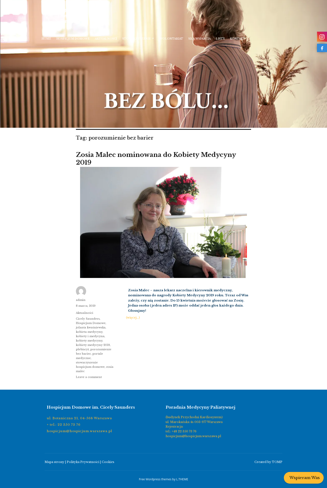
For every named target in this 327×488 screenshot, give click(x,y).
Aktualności (106, 38)
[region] (163, 64)
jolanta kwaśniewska (91, 327)
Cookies (108, 462)
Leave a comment (89, 377)
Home (46, 38)
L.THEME (182, 479)
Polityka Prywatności (83, 462)
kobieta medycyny (89, 332)
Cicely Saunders (88, 318)
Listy (220, 38)
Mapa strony (54, 462)
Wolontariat (171, 38)
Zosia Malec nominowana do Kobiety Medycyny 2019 (156, 158)
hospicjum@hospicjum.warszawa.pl (79, 431)
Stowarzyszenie (136, 38)
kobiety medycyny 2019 (93, 345)
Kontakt (237, 38)
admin (81, 300)
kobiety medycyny (89, 340)
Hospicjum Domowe (73, 38)
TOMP (277, 462)
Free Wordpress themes (155, 479)
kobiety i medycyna (90, 336)
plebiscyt (82, 349)
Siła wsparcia (199, 38)
